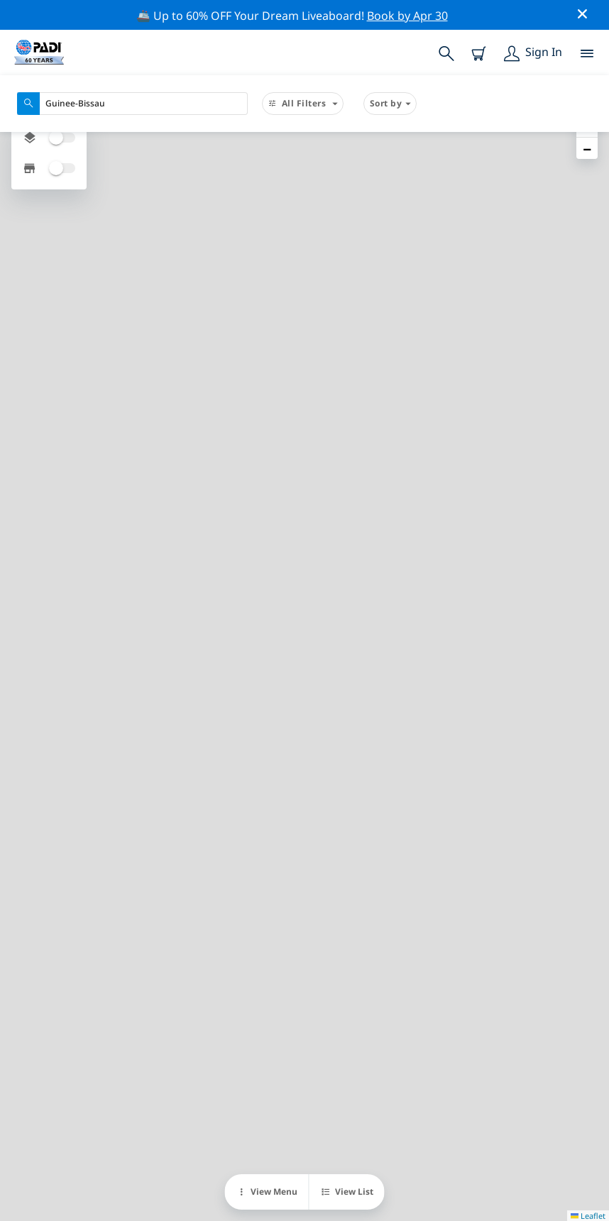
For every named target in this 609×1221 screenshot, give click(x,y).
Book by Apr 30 (407, 15)
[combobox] (132, 103)
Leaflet (588, 1215)
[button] (587, 148)
